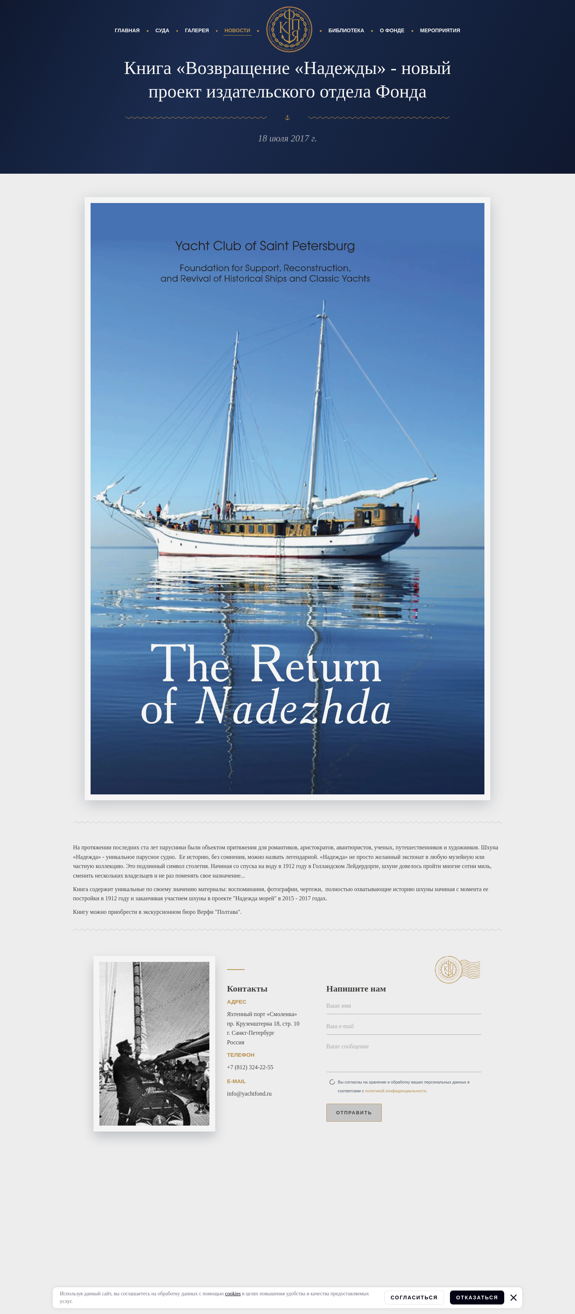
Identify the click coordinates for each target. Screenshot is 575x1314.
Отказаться (477, 1297)
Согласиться (414, 1297)
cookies (233, 1293)
